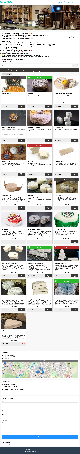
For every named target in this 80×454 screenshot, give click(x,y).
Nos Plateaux (18, 70)
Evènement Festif (10, 70)
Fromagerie (3, 70)
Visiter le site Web (40, 360)
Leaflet (64, 377)
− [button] (3, 366)
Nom (3, 401)
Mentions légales (30, 451)
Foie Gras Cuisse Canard (39, 70)
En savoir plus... (13, 102)
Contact (27, 450)
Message (4, 420)
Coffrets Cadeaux (25, 70)
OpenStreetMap (70, 377)
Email (3, 414)
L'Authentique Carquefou (8, 445)
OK (75, 65)
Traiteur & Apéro (61, 70)
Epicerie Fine (54, 70)
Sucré (75, 70)
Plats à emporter (68, 70)
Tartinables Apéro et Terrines (32, 70)
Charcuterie (46, 70)
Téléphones (5, 407)
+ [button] (3, 364)
